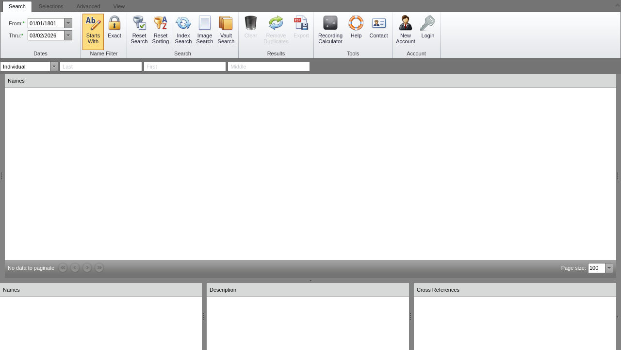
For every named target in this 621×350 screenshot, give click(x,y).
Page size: (573, 268)
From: (16, 23)
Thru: (15, 35)
